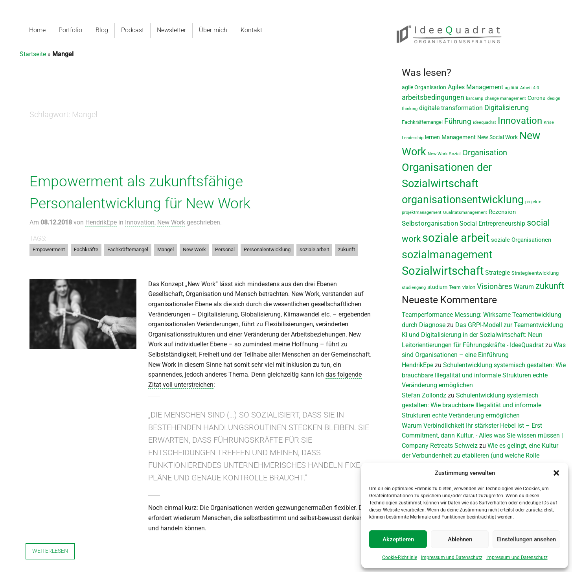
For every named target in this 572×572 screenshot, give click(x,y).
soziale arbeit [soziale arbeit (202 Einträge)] (455, 238)
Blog (102, 30)
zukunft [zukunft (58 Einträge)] (549, 286)
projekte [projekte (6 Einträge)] (533, 201)
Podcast (133, 30)
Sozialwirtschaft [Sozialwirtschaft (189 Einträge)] (443, 271)
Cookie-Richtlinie (399, 557)
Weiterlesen (50, 551)
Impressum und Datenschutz (451, 557)
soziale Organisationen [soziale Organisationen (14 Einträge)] (521, 239)
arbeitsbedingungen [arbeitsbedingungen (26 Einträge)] (433, 97)
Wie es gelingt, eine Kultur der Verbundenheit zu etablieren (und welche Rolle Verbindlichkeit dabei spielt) (480, 455)
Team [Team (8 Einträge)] (455, 287)
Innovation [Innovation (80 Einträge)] (520, 120)
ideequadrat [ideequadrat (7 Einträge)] (484, 122)
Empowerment (49, 249)
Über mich (214, 30)
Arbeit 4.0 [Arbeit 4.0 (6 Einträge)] (529, 87)
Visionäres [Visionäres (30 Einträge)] (494, 286)
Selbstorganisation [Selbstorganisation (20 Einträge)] (430, 223)
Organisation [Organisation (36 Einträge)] (484, 152)
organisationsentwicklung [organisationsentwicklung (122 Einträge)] (463, 199)
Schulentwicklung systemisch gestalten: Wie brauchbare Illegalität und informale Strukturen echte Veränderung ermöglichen (484, 375)
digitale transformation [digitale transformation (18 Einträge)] (451, 108)
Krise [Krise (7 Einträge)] (549, 122)
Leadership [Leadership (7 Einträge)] (412, 137)
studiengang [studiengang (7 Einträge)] (414, 287)
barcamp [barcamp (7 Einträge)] (474, 98)
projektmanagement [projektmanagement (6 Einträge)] (421, 212)
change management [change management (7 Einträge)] (505, 98)
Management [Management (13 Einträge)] (458, 137)
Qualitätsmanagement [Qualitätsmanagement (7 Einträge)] (465, 212)
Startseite (33, 54)
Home (37, 30)
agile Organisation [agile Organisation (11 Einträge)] (424, 87)
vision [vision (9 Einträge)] (468, 287)
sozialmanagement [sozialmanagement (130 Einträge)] (447, 254)
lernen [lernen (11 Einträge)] (432, 137)
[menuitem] (37, 30)
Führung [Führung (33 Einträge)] (457, 121)
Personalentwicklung (267, 249)
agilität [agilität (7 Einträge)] (512, 87)
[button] (556, 473)
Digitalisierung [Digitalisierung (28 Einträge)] (506, 107)
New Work (171, 222)
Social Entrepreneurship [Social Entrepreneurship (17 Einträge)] (492, 223)
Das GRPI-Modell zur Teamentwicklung (509, 325)
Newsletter (172, 30)
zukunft (346, 249)
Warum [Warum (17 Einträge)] (524, 287)
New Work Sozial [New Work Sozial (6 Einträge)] (444, 153)
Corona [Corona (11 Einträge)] (537, 98)
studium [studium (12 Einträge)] (437, 287)
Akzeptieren (398, 539)
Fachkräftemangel (127, 249)
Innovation (139, 222)
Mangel (165, 249)
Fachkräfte (86, 249)
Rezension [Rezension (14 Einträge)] (502, 211)
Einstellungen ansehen (526, 539)
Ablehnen (460, 539)
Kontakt (253, 30)
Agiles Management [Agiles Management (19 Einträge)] (475, 87)
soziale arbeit (314, 249)
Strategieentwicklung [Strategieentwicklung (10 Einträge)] (535, 273)
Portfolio (70, 30)
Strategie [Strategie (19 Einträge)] (497, 272)
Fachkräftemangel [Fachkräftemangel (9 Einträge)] (422, 122)
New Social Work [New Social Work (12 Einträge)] (497, 137)
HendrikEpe (101, 222)
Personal (225, 249)
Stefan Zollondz (424, 395)
